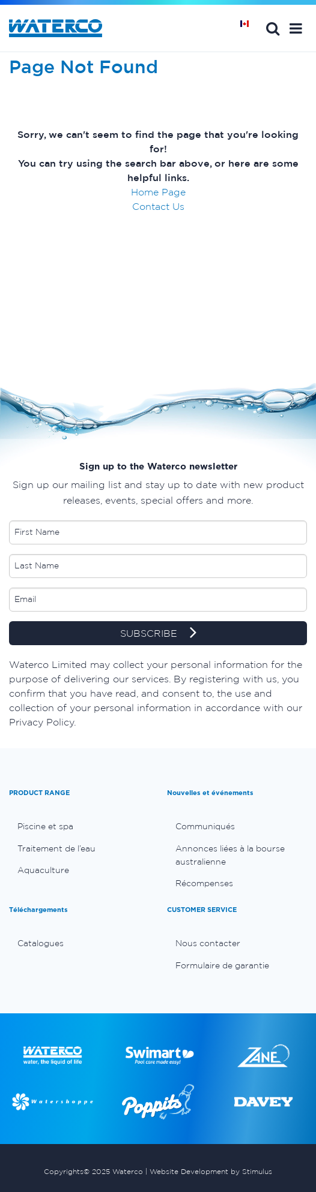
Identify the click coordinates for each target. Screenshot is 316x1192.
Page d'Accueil (249, 28)
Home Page (158, 191)
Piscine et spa (45, 826)
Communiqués (205, 826)
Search (273, 28)
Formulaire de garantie (222, 965)
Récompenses (204, 883)
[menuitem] (79, 826)
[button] (296, 28)
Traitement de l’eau (56, 848)
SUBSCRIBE (158, 633)
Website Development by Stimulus (211, 1171)
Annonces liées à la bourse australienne (230, 855)
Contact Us (158, 206)
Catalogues (40, 943)
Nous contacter (207, 943)
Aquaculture (43, 870)
